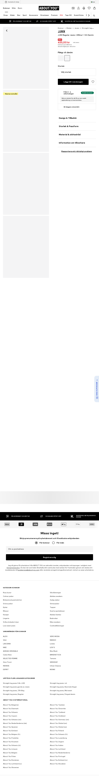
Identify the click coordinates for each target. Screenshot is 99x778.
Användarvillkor (54, 733)
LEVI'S (52, 647)
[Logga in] (78, 8)
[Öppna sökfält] (93, 15)
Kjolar (5, 607)
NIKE (5, 647)
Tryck (17, 733)
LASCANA (7, 644)
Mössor (6, 611)
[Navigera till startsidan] (49, 8)
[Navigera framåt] (89, 15)
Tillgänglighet (88, 733)
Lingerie (6, 618)
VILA (4, 640)
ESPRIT (6, 669)
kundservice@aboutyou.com (28, 570)
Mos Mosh (53, 651)
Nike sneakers (55, 622)
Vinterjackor (54, 604)
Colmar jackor (8, 596)
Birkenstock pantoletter (12, 600)
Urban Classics (55, 666)
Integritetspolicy (13, 568)
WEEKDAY (54, 662)
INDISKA (6, 666)
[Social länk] (5, 695)
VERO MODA (55, 636)
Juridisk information (71, 733)
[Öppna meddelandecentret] (83, 8)
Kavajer (6, 615)
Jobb (25, 733)
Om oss (8, 733)
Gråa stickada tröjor (11, 622)
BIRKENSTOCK (55, 655)
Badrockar (54, 618)
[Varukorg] (94, 8)
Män (14, 8)
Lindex (52, 644)
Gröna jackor (8, 604)
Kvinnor (6, 8)
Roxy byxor (7, 593)
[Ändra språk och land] (93, 2)
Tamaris (53, 658)
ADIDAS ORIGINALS (10, 651)
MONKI (52, 669)
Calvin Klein (7, 655)
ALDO (5, 636)
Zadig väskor (55, 600)
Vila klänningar (55, 593)
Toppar (53, 607)
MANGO (53, 640)
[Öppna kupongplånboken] (73, 8)
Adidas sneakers (56, 596)
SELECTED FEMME (10, 658)
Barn (20, 8)
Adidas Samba (55, 615)
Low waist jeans (9, 626)
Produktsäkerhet (49, 737)
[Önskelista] (89, 8)
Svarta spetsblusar (57, 611)
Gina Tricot (7, 662)
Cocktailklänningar (57, 626)
